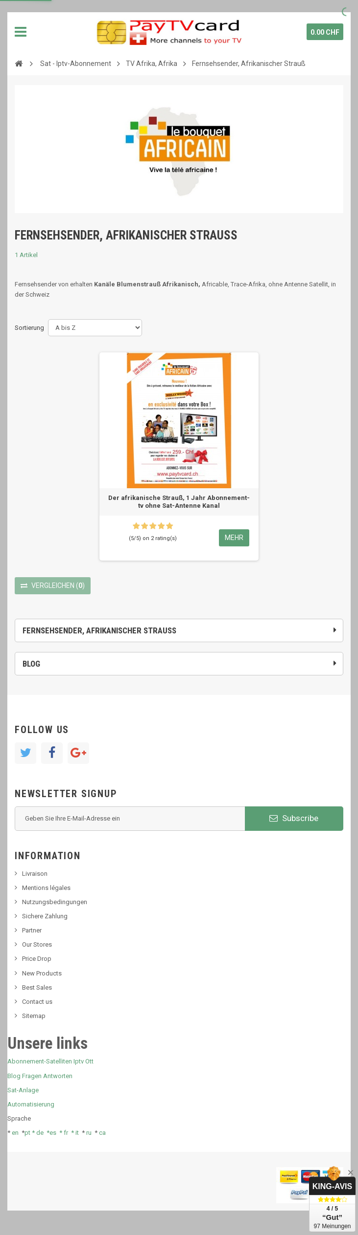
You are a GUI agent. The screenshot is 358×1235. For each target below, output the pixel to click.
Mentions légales (46, 887)
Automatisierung (30, 1104)
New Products (42, 973)
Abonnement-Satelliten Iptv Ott (50, 1061)
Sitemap (34, 1015)
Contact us (37, 1001)
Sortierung (29, 327)
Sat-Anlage (23, 1090)
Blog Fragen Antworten (39, 1076)
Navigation (20, 31)
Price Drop (36, 958)
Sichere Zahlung (45, 916)
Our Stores (37, 944)
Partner (32, 930)
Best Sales (37, 987)
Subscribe (293, 818)
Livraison (35, 873)
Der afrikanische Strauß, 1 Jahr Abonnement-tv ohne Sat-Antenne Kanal (179, 501)
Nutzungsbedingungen (54, 902)
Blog (31, 664)
